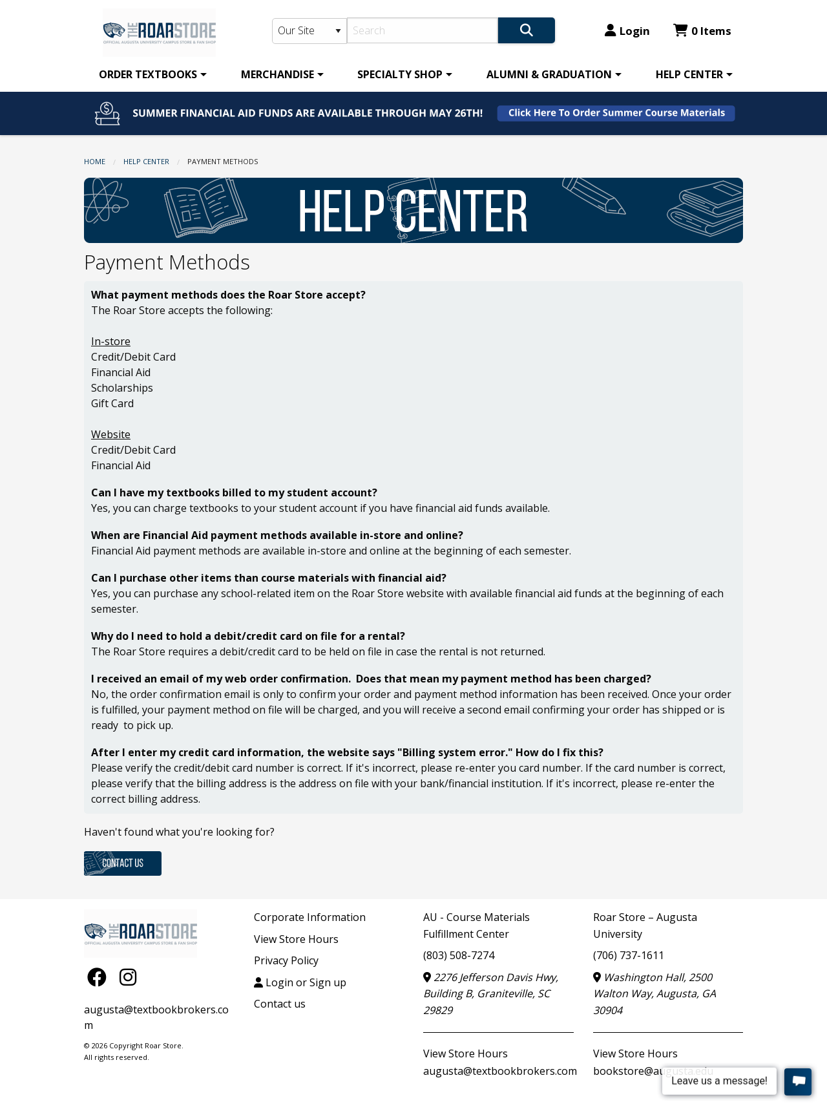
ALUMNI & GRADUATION (549, 74)
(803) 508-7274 (458, 955)
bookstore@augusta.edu (653, 1071)
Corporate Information (310, 917)
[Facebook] (100, 977)
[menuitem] (151, 74)
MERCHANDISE (277, 74)
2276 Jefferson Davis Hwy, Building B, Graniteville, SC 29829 (490, 993)
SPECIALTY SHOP (400, 74)
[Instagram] (128, 977)
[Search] (423, 30)
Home (94, 161)
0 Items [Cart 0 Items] (702, 30)
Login (627, 30)
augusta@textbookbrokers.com (500, 1071)
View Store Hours (296, 939)
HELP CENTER (689, 74)
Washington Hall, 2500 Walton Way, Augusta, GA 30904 (654, 993)
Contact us (280, 1004)
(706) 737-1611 (628, 955)
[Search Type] (309, 31)
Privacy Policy (286, 960)
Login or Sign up (300, 982)
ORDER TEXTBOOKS (148, 74)
